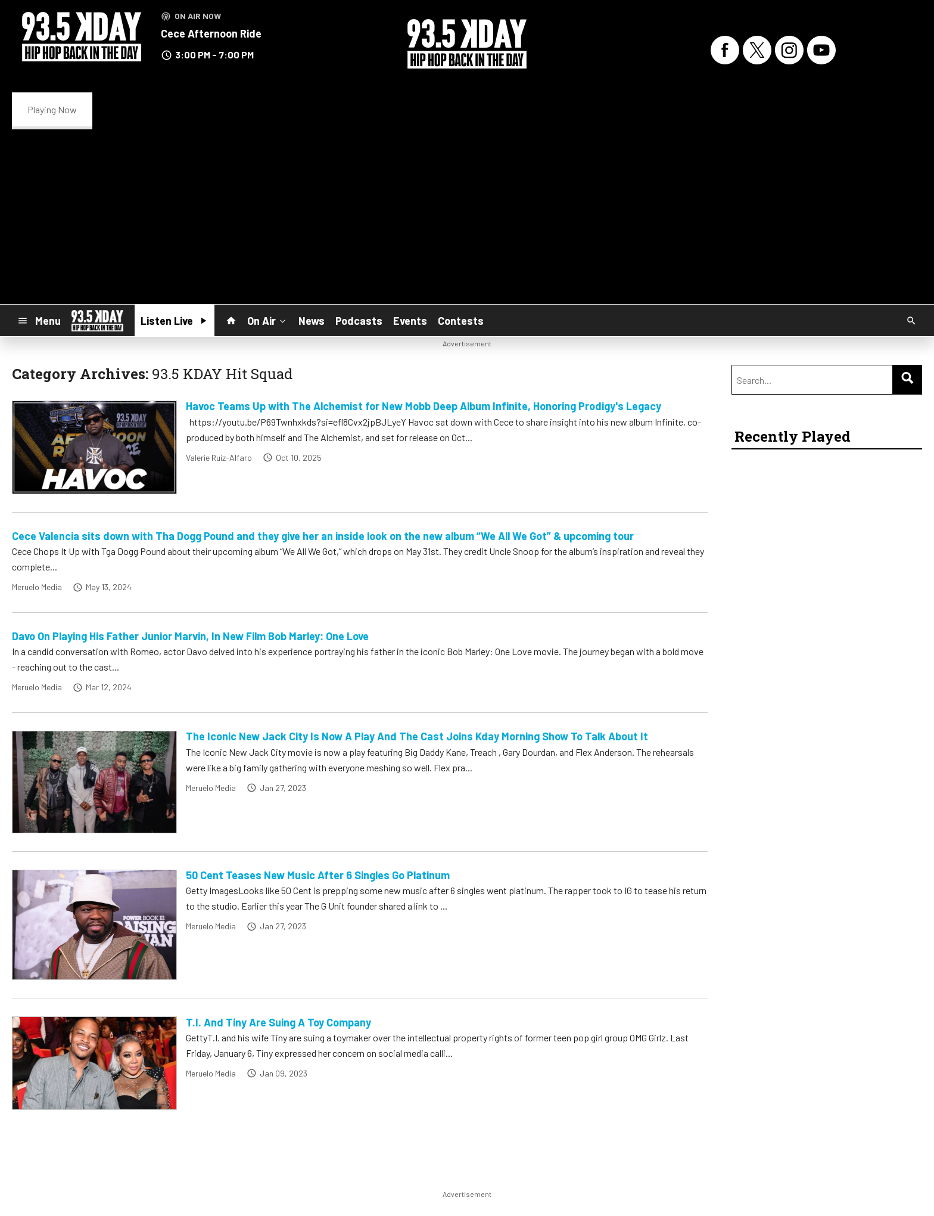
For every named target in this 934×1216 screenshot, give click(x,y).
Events (410, 320)
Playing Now (52, 109)
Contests (461, 320)
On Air (267, 320)
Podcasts (358, 320)
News (311, 320)
